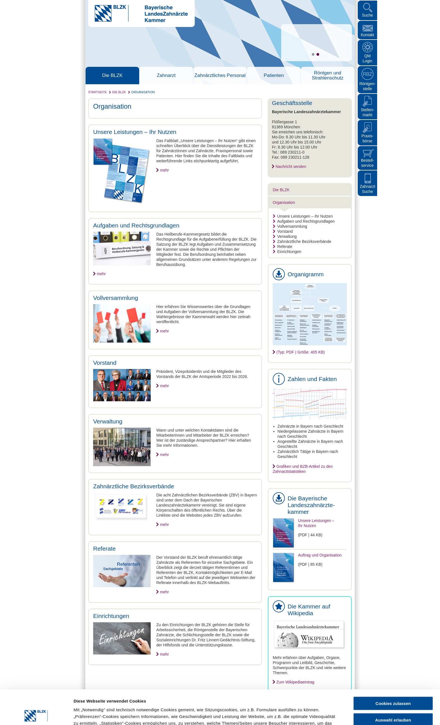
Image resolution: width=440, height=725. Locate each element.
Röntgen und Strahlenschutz (327, 75)
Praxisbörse (367, 138)
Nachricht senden (291, 166)
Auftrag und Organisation (320, 555)
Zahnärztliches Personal (220, 75)
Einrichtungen (287, 251)
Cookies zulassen (393, 669)
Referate (282, 246)
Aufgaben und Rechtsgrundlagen (304, 221)
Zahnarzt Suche (367, 189)
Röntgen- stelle (367, 86)
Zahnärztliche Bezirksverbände (302, 241)
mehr (164, 170)
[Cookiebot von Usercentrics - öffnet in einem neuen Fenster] (36, 714)
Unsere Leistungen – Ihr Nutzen (303, 216)
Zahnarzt (166, 75)
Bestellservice (367, 163)
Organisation (143, 92)
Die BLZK (112, 75)
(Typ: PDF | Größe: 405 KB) (300, 352)
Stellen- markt (367, 112)
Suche (367, 15)
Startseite (97, 92)
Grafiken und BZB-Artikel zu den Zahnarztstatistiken (303, 469)
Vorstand (283, 231)
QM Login (367, 58)
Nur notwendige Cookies (393, 701)
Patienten (274, 75)
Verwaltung (285, 236)
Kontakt (367, 35)
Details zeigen (298, 714)
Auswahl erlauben (393, 685)
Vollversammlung (290, 226)
